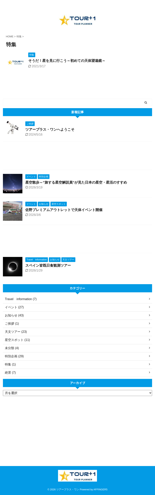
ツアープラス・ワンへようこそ (49, 129)
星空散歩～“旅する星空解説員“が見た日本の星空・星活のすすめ (76, 182)
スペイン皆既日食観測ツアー (48, 265)
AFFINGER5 (100, 489)
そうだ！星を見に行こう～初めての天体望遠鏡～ (66, 61)
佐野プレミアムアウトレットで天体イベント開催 (63, 210)
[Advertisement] (75, 157)
